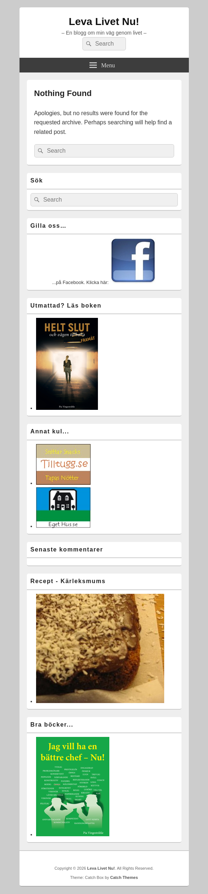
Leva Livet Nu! (104, 21)
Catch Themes (124, 877)
